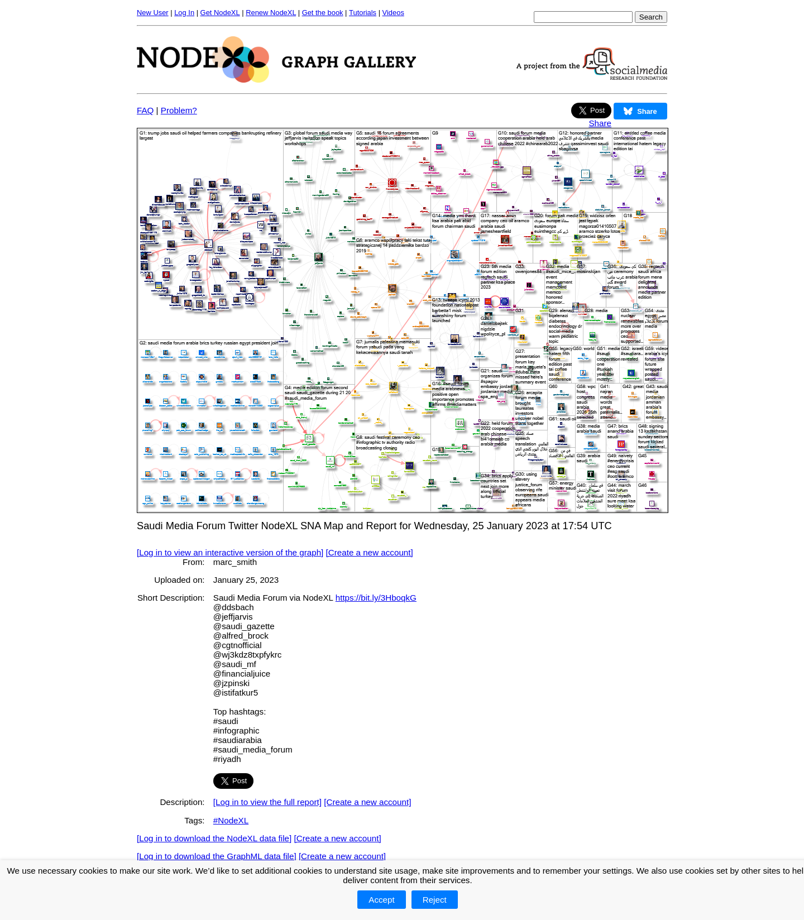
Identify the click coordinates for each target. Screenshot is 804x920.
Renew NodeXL (271, 12)
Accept (381, 899)
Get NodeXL (220, 12)
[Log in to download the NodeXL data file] (214, 838)
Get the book (322, 12)
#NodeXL (230, 820)
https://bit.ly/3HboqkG (376, 597)
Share (599, 123)
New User (153, 12)
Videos (393, 12)
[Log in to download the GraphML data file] (216, 856)
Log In (184, 12)
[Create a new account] (369, 552)
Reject (435, 899)
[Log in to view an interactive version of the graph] (230, 552)
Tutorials (362, 12)
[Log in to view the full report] (267, 802)
